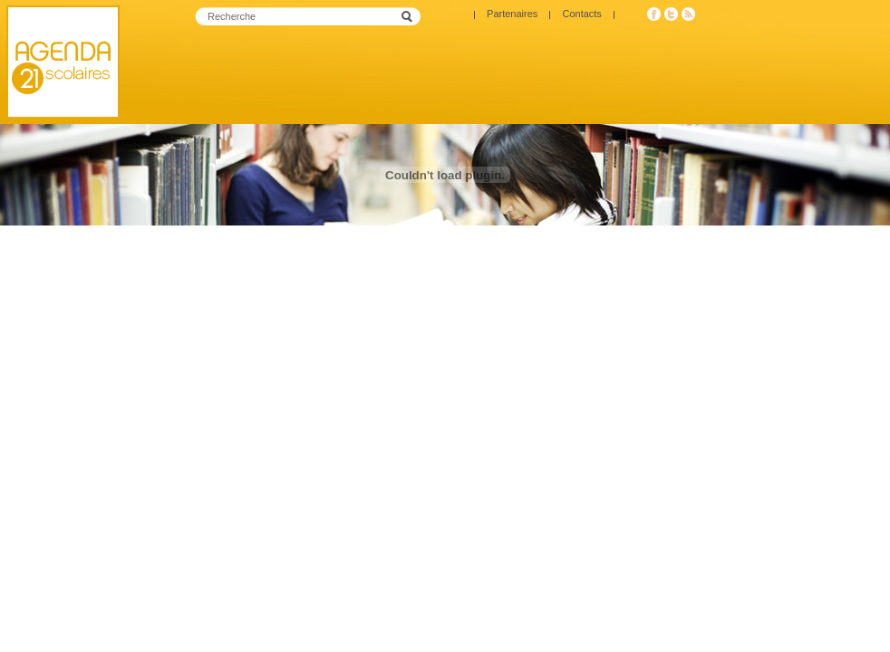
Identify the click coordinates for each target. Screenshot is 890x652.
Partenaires (512, 13)
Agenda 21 (63, 62)
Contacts (581, 13)
